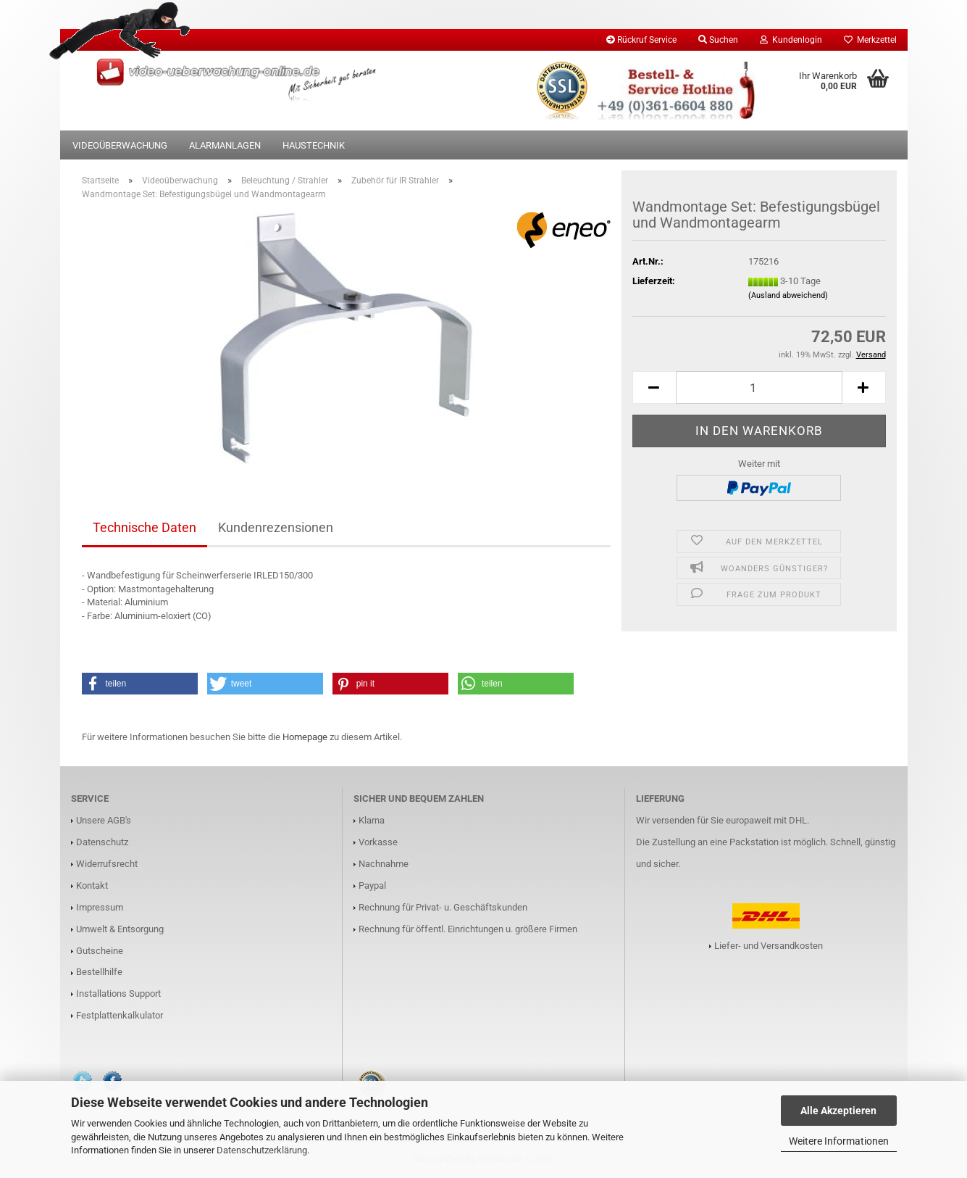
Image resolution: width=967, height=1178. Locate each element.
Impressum (99, 907)
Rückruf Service (641, 40)
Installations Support (118, 993)
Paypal (372, 885)
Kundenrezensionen (275, 527)
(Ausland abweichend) (788, 295)
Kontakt (92, 885)
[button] (654, 387)
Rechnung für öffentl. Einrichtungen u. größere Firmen (468, 929)
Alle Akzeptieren (838, 1110)
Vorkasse (378, 842)
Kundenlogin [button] (791, 40)
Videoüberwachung (119, 145)
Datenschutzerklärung (262, 1150)
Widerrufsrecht (107, 863)
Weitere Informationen (839, 1141)
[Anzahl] (759, 387)
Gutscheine (99, 950)
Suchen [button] (718, 40)
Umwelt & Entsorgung (120, 929)
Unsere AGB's (103, 820)
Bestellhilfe (99, 971)
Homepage (304, 736)
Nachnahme (384, 863)
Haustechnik (313, 145)
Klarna (372, 820)
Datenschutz (102, 842)
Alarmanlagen (225, 145)
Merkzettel (870, 40)
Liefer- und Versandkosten (768, 945)
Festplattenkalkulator (119, 1015)
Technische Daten (144, 527)
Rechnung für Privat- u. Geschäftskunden (443, 907)
